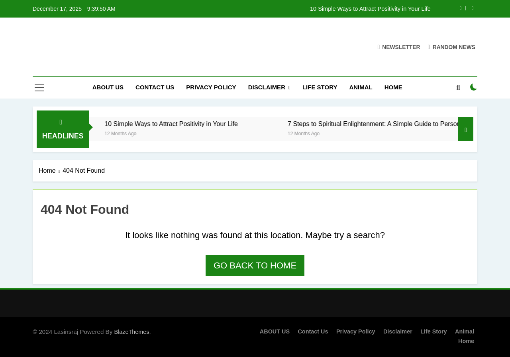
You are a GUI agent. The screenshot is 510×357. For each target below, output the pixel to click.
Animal (360, 87)
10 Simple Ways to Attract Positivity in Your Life (370, 9)
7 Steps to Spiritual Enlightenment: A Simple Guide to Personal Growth (396, 123)
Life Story (319, 87)
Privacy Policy (211, 87)
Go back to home (255, 265)
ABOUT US (108, 87)
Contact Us (154, 87)
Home (393, 87)
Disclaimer (266, 87)
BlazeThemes (131, 332)
